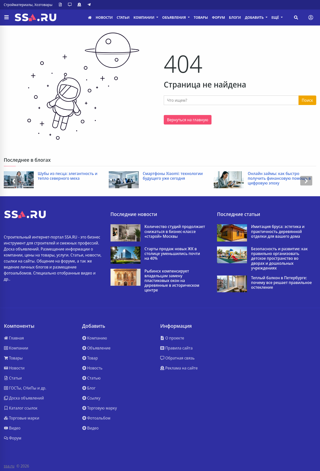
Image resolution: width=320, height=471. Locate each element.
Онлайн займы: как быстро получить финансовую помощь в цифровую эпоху (279, 178)
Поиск (307, 100)
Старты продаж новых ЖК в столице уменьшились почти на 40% (172, 253)
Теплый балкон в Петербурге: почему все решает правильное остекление (281, 283)
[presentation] (14, 180)
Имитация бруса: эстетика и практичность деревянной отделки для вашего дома (277, 231)
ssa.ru (9, 466)
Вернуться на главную (187, 119)
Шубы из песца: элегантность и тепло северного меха (68, 176)
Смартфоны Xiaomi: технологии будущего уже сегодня (173, 176)
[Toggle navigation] (310, 17)
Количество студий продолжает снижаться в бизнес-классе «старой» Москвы (174, 231)
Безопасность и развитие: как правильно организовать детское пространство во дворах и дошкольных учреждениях (279, 258)
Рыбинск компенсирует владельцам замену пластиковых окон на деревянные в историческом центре (172, 281)
